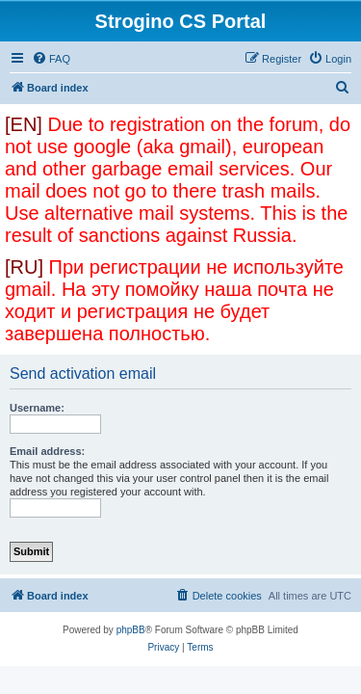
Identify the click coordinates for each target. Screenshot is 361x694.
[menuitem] (51, 58)
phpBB (130, 630)
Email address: (47, 451)
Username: (37, 408)
